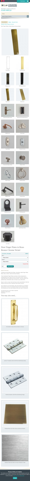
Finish (3, 259)
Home (10, 22)
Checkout (22, 1)
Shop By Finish (15, 22)
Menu (3, 13)
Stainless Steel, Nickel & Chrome (7, 24)
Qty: (2, 266)
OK (27, 16)
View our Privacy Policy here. (18, 475)
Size (3, 255)
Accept (15, 478)
